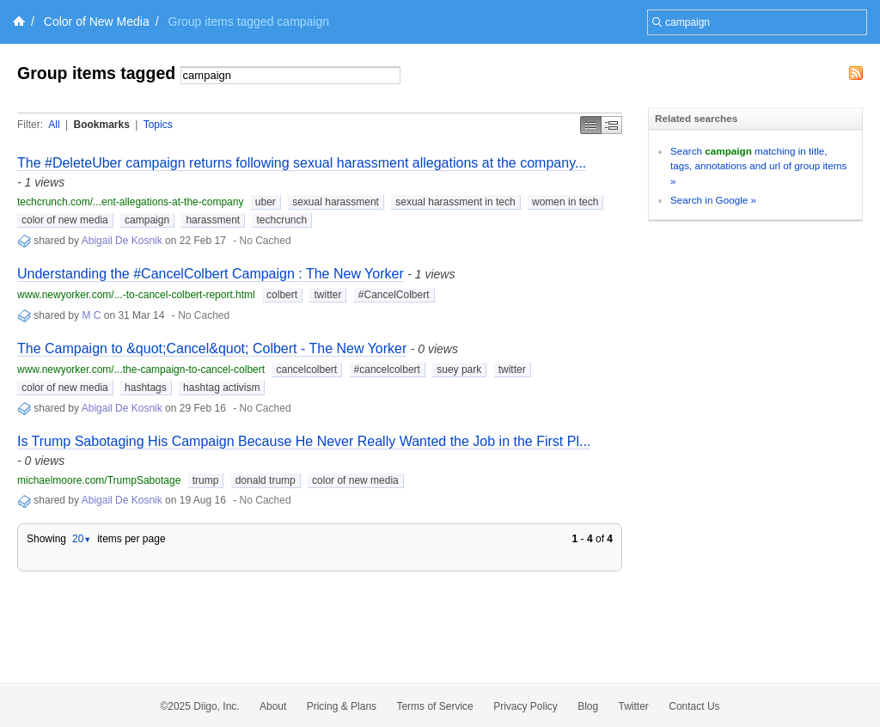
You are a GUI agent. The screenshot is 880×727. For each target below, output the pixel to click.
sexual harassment (335, 202)
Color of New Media (97, 21)
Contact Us (694, 706)
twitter (327, 295)
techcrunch (281, 220)
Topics (158, 125)
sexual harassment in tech (455, 202)
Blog (588, 706)
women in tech (565, 202)
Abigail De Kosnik (122, 241)
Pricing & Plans (341, 706)
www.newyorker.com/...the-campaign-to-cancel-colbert (141, 370)
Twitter (634, 706)
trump (205, 480)
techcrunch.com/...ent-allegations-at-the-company (130, 202)
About (273, 706)
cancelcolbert (306, 370)
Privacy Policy (525, 706)
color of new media (64, 220)
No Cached (265, 241)
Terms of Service (434, 706)
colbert (281, 295)
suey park (459, 370)
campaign (147, 220)
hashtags (146, 388)
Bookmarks (101, 125)
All (53, 125)
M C (91, 315)
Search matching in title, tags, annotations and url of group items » (758, 165)
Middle (612, 125)
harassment (213, 220)
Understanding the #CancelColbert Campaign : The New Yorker (210, 273)
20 (81, 539)
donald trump (265, 480)
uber (265, 202)
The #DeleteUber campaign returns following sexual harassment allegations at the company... (301, 163)
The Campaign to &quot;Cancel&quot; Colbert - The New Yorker (211, 348)
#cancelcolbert (387, 370)
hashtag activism (221, 388)
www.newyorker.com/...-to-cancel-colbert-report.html (136, 295)
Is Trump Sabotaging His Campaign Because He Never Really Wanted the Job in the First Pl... (303, 441)
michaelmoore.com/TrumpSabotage (98, 480)
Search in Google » (713, 199)
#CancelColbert (394, 295)
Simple (591, 125)
